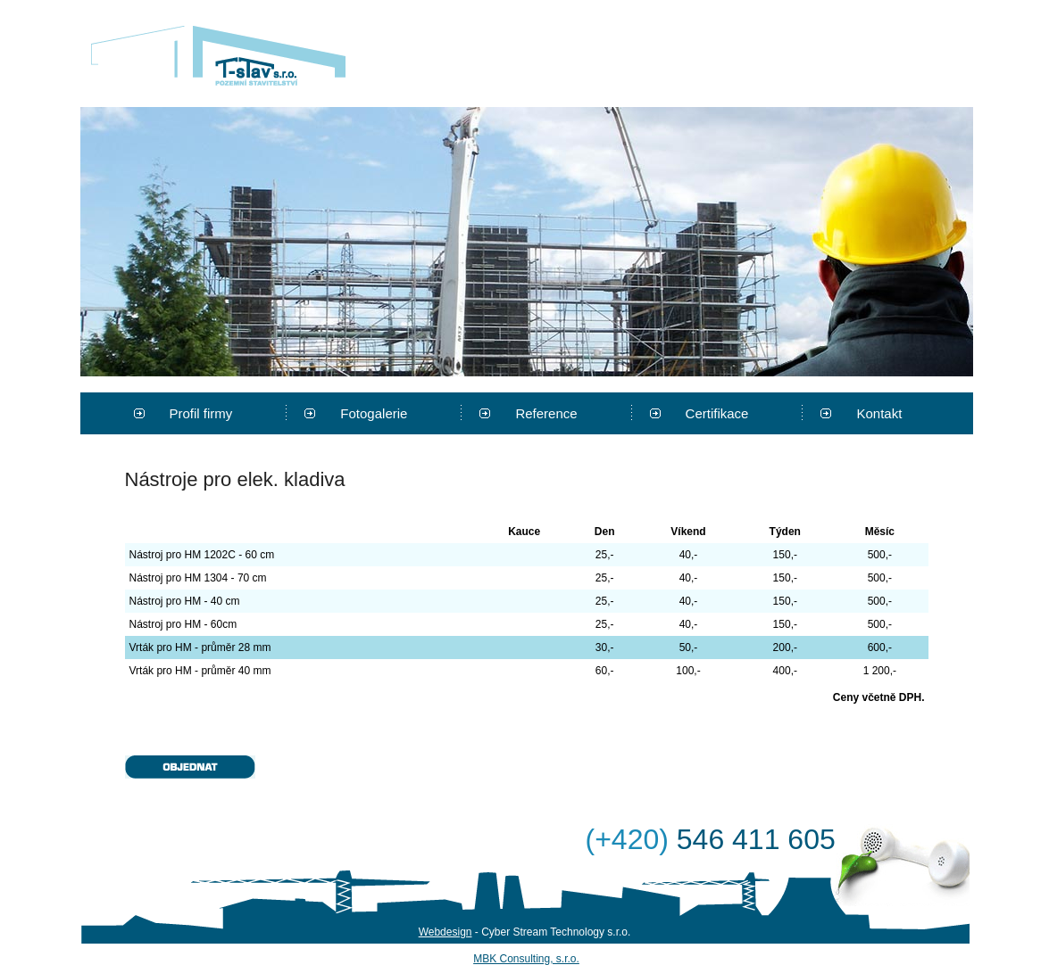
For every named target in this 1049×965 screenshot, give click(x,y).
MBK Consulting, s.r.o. (526, 959)
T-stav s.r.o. (218, 55)
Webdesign (445, 932)
